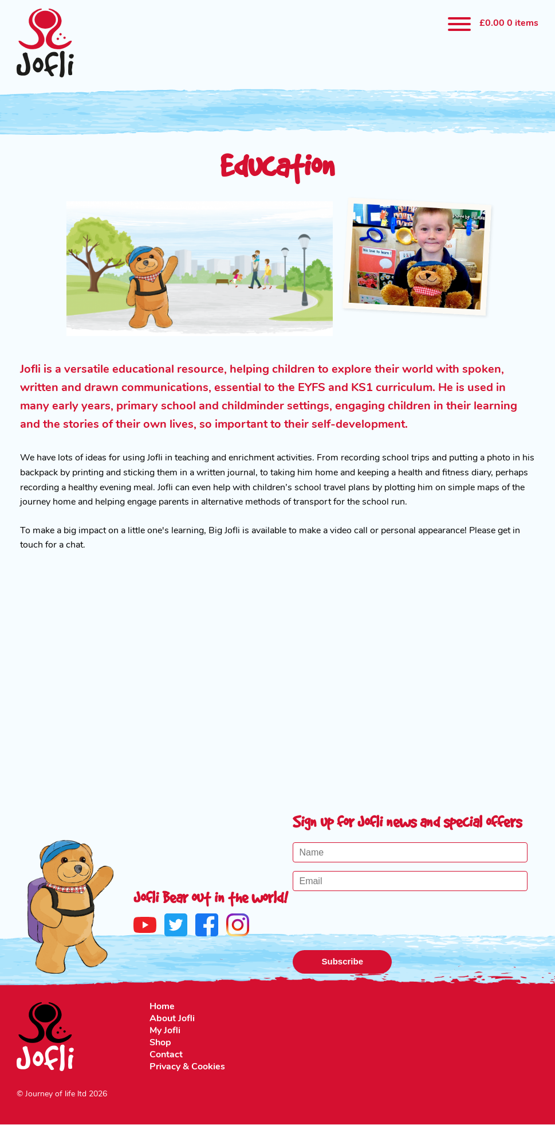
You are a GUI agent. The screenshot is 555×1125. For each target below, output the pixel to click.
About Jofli (172, 1019)
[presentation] (380, 922)
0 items (508, 23)
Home (162, 1006)
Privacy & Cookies (187, 1067)
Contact (166, 1055)
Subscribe (342, 961)
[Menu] (459, 25)
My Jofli (164, 1031)
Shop (160, 1043)
